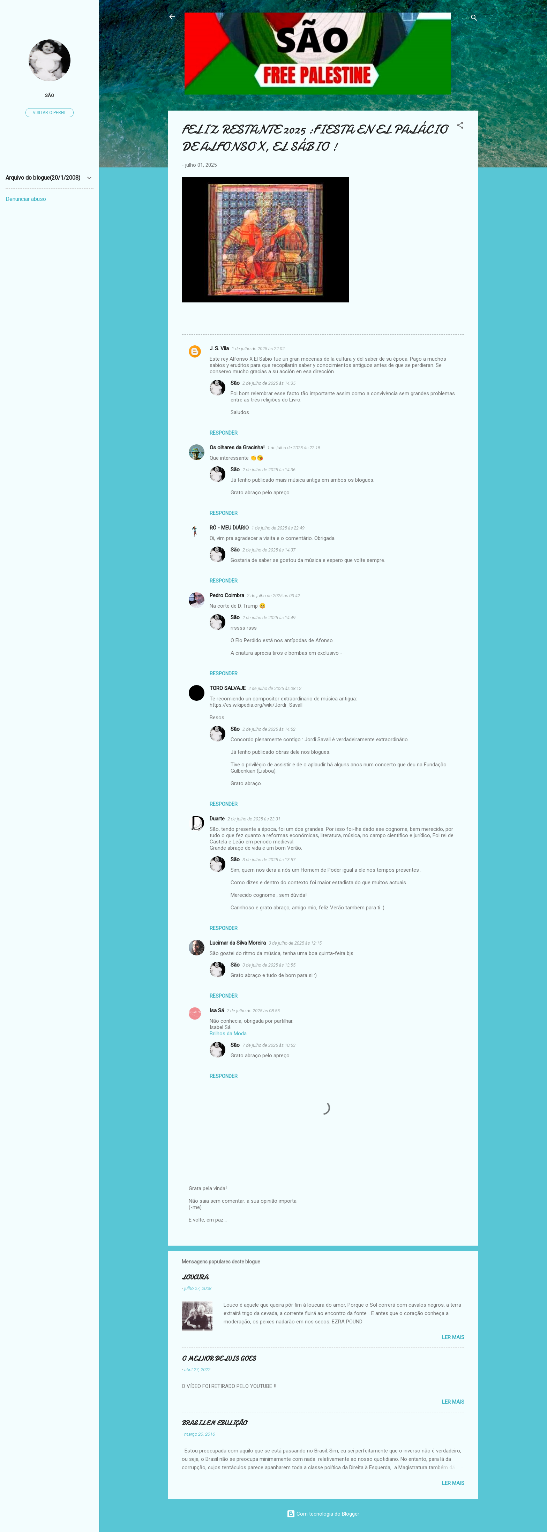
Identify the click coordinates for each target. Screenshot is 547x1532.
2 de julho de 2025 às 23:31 (253, 818)
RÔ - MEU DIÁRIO (229, 528)
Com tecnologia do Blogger (323, 1514)
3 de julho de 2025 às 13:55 (268, 965)
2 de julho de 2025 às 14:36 (268, 469)
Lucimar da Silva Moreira (238, 943)
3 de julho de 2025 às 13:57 (268, 859)
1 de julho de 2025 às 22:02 (258, 348)
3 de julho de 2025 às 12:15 (295, 943)
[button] (460, 126)
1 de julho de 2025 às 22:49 (278, 528)
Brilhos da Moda (228, 1033)
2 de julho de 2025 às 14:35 (268, 383)
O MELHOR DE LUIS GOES (219, 1358)
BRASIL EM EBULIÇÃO (214, 1423)
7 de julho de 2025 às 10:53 (268, 1045)
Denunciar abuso (26, 199)
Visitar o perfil (49, 112)
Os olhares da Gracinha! (237, 447)
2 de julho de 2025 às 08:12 (274, 688)
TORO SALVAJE (228, 688)
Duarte (217, 819)
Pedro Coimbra (227, 595)
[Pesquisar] (474, 19)
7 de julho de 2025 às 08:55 (253, 1010)
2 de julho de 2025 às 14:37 (268, 550)
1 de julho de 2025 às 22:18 (293, 447)
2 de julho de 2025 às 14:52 (268, 729)
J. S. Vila (219, 348)
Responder (224, 433)
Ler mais (453, 1337)
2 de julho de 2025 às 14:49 (268, 617)
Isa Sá (217, 1010)
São (235, 383)
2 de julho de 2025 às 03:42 (273, 595)
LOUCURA (195, 1277)
